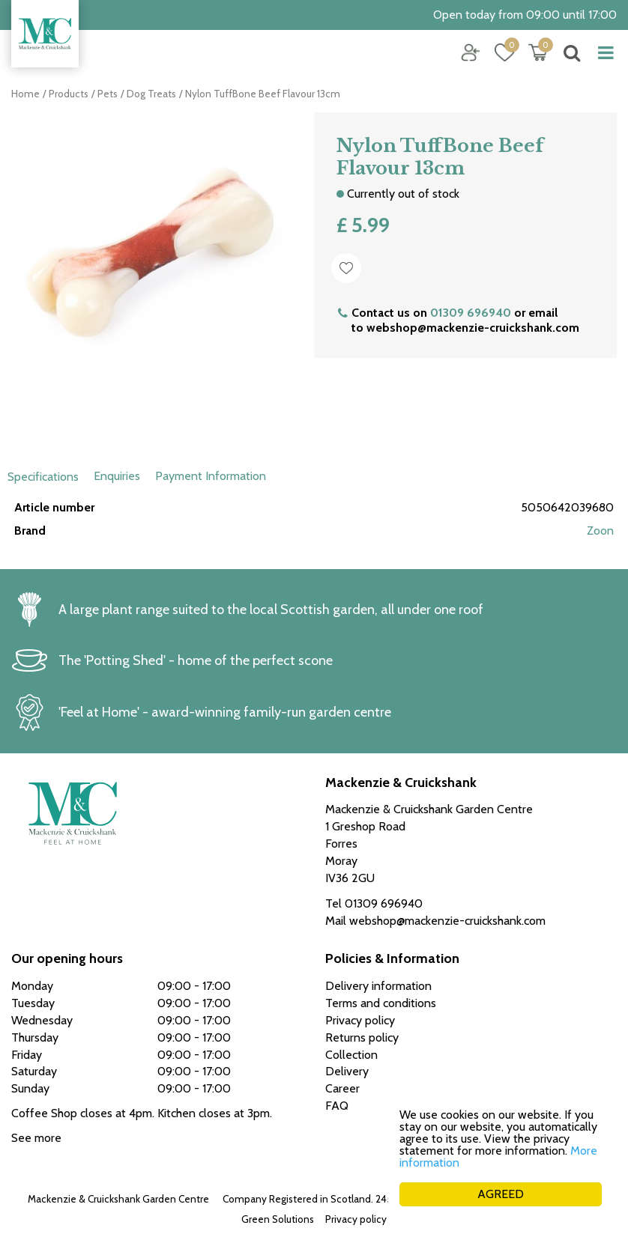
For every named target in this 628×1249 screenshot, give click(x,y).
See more (36, 1138)
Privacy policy (356, 1219)
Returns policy (362, 1037)
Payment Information (210, 476)
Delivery (347, 1071)
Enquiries (117, 476)
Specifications (43, 476)
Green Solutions (277, 1219)
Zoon (600, 530)
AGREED (500, 1194)
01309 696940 (470, 313)
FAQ (336, 1105)
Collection (351, 1055)
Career (342, 1088)
